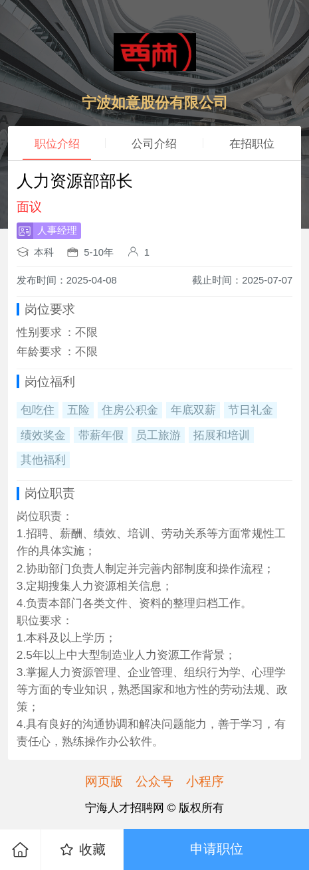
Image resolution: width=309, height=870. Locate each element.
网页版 (104, 781)
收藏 (82, 849)
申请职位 (216, 848)
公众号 (154, 781)
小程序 (205, 781)
